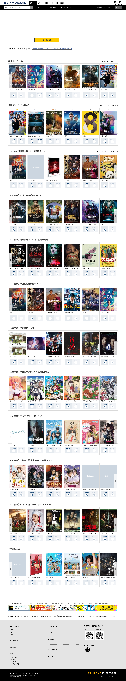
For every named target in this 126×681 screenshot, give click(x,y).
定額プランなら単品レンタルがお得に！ (83, 603)
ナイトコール (86, 268)
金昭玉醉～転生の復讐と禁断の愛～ (55, 489)
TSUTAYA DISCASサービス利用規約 (29, 616)
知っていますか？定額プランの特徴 (60, 603)
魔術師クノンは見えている (108, 401)
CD (42, 3)
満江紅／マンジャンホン (34, 268)
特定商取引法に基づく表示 (84, 616)
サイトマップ (113, 616)
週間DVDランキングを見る (107, 105)
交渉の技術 (31, 445)
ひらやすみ (13, 357)
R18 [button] (117, 7)
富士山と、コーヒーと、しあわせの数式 (75, 577)
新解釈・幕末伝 (32, 180)
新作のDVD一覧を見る (109, 61)
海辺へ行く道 (50, 577)
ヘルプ (110, 7)
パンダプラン (104, 180)
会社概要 (10, 616)
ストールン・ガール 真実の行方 (73, 89)
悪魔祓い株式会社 (69, 224)
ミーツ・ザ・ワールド (16, 577)
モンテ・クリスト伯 (33, 224)
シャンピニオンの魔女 (70, 401)
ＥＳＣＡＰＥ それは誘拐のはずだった (57, 357)
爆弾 (11, 180)
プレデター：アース (106, 224)
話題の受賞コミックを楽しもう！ (103, 603)
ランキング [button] (65, 7)
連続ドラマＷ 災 (69, 357)
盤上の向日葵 (50, 136)
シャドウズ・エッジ (15, 224)
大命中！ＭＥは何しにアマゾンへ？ (110, 268)
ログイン (120, 4)
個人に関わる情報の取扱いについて (66, 616)
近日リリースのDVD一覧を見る (106, 151)
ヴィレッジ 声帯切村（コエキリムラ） (57, 268)
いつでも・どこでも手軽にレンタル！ (17, 603)
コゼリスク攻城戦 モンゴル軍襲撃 (19, 89)
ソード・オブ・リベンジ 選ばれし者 (93, 89)
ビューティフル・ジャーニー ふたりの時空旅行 (59, 224)
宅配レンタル (14, 657)
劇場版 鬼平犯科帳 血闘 (108, 577)
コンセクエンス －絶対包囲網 (54, 89)
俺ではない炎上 (69, 312)
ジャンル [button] (39, 7)
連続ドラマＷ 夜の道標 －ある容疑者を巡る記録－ (97, 357)
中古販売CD (61, 3)
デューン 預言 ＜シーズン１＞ (73, 533)
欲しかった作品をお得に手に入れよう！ (40, 603)
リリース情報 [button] (51, 7)
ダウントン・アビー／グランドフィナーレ (21, 533)
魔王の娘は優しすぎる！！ (90, 401)
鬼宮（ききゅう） (69, 445)
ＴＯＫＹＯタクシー (88, 180)
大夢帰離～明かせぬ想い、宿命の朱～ (38, 489)
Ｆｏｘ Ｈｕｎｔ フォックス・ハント (20, 268)
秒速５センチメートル (34, 136)
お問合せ (51, 640)
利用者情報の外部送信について (100, 616)
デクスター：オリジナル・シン (36, 533)
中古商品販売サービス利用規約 (48, 616)
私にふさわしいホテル (34, 577)
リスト (115, 4)
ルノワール (86, 577)
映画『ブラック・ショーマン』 (109, 89)
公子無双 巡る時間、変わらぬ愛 (73, 489)
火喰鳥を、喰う (32, 89)
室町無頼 (67, 180)
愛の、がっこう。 (33, 357)
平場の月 (85, 312)
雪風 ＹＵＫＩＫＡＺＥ (71, 136)
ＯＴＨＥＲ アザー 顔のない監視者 (75, 268)
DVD (34, 3)
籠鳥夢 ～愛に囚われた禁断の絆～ (110, 489)
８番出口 (85, 136)
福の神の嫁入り (14, 489)
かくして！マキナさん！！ (17, 401)
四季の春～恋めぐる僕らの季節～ (55, 445)
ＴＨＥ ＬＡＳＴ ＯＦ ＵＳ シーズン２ (58, 533)
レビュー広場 (52, 649)
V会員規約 (16, 616)
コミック (50, 3)
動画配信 (13, 647)
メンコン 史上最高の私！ (90, 445)
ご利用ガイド (100, 7)
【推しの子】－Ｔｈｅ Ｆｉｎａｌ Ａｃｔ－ (113, 136)
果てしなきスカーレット (52, 180)
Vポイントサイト (53, 656)
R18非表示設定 (15, 664)
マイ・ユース (13, 445)
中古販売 (13, 662)
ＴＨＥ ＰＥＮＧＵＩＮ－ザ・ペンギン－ (94, 533)
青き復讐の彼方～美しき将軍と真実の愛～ (94, 489)
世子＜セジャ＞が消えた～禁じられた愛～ (112, 445)
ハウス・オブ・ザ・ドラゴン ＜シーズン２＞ (113, 533)
